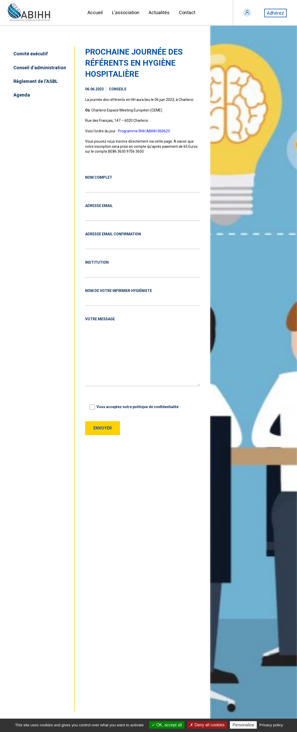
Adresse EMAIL (99, 206)
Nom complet (98, 177)
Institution (97, 262)
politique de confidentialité (156, 407)
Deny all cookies (207, 725)
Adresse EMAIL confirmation (113, 234)
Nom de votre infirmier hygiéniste (118, 291)
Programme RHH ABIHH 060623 (144, 131)
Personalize (243, 725)
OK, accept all (167, 725)
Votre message (100, 319)
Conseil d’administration (39, 67)
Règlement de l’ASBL (35, 81)
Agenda (21, 95)
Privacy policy (271, 725)
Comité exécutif (30, 53)
